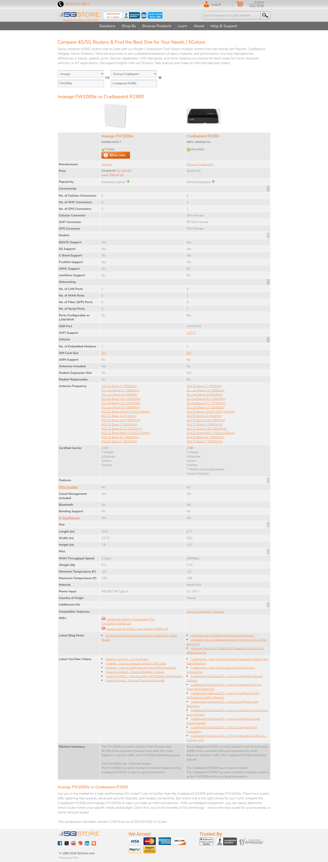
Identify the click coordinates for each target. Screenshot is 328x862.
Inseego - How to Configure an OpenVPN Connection (141, 667)
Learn (182, 26)
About (198, 26)
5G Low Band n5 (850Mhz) (119, 394)
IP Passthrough (69, 518)
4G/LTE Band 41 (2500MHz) (120, 437)
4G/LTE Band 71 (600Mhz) (119, 386)
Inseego (106, 164)
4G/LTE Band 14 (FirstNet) (118, 416)
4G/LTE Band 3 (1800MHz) (119, 424)
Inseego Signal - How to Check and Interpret (135, 680)
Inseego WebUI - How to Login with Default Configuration (144, 676)
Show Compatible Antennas (205, 611)
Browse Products (157, 26)
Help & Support (223, 26)
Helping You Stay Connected (80, 20)
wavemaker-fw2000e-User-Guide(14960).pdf (137, 629)
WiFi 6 (190, 333)
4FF (103, 353)
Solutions (107, 26)
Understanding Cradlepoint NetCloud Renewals (222, 635)
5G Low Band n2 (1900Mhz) (120, 407)
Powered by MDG (68, 857)
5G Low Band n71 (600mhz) (120, 390)
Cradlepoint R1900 (202, 136)
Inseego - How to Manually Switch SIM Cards (136, 663)
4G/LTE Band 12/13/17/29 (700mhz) (125, 411)
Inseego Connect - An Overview (127, 659)
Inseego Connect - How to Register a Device (135, 672)
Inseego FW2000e (117, 136)
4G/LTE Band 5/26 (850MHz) (120, 420)
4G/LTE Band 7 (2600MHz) (119, 441)
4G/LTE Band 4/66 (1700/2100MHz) (125, 433)
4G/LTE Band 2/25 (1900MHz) (121, 428)
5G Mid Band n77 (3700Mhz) (120, 403)
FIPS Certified (68, 487)
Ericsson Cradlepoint (200, 164)
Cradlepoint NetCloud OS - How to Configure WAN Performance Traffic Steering (222, 695)
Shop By (129, 26)
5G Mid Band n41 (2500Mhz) (120, 399)
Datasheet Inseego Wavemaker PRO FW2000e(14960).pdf (128, 621)
